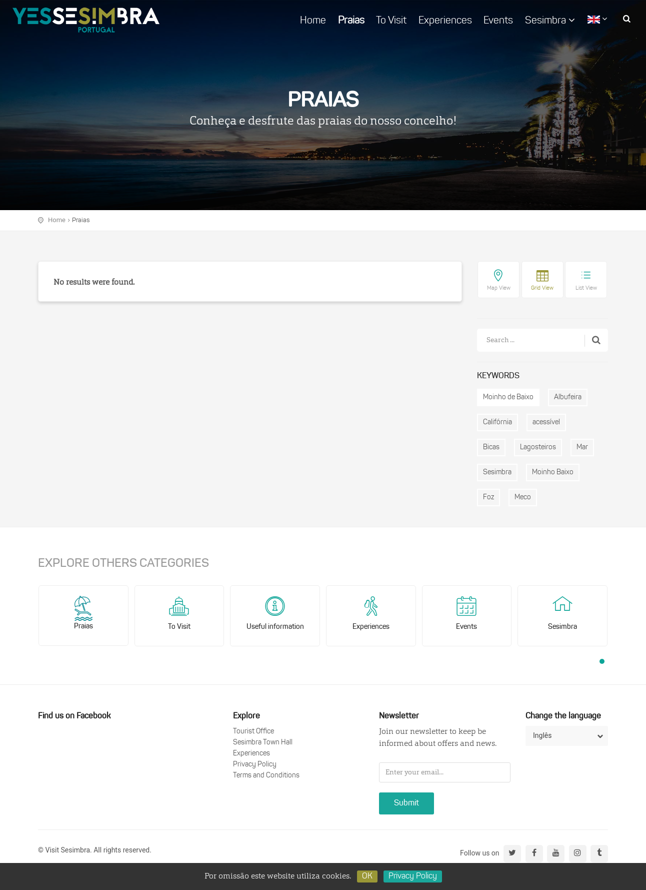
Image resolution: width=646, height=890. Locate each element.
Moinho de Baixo (508, 397)
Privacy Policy (254, 764)
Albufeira (568, 397)
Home (313, 21)
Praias (351, 21)
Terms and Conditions (266, 775)
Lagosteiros (538, 447)
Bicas (491, 447)
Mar (582, 447)
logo (86, 20)
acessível (546, 422)
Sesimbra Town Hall (262, 742)
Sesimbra (550, 20)
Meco (522, 497)
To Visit (391, 21)
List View (586, 288)
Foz (488, 497)
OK (367, 876)
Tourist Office (253, 731)
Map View (498, 288)
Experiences (445, 21)
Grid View (542, 288)
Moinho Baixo (553, 472)
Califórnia (497, 422)
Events (498, 21)
